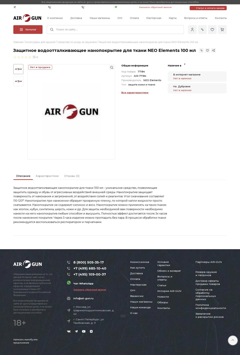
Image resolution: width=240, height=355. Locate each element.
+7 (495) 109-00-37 (97, 7)
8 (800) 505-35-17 (88, 262)
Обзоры (162, 302)
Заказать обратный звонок (155, 7)
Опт (120, 18)
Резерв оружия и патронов (206, 273)
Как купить (137, 267)
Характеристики (47, 176)
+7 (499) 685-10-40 (64, 7)
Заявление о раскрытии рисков (210, 315)
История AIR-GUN (169, 291)
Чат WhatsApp (125, 7)
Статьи (161, 285)
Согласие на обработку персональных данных (206, 294)
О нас (134, 313)
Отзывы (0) (72, 176)
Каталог (28, 29)
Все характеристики (134, 92)
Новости (163, 296)
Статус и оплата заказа (210, 8)
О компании (55, 18)
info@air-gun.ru (83, 298)
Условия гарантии (163, 263)
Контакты (221, 18)
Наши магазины (100, 18)
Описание (23, 176)
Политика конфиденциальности (211, 306)
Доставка (76, 18)
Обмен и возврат (169, 270)
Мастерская (153, 18)
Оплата (134, 18)
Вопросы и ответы (195, 18)
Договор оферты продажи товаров (208, 282)
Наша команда (140, 307)
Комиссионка (139, 262)
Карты (172, 18)
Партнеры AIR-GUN (209, 262)
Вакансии (137, 296)
